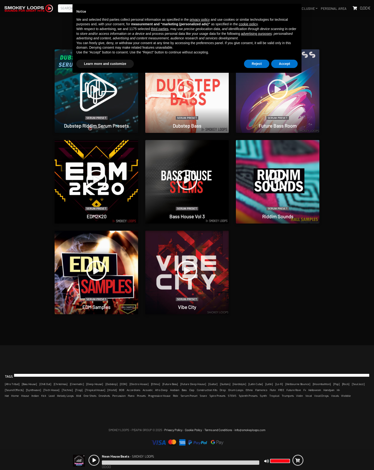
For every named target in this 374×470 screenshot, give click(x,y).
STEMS (232, 395)
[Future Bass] (170, 384)
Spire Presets (217, 395)
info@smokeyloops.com (249, 430)
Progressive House (159, 395)
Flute (273, 390)
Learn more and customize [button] (105, 64)
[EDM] (123, 384)
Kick (43, 395)
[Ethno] (155, 384)
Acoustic (148, 390)
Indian (35, 395)
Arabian (174, 390)
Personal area (334, 8)
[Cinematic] (77, 384)
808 (121, 390)
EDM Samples (96, 307)
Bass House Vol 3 (187, 216)
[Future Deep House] (193, 384)
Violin (299, 395)
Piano (131, 395)
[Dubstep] (111, 384)
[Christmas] (61, 384)
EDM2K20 (96, 216)
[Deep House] (94, 384)
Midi (78, 395)
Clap (191, 390)
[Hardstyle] (239, 384)
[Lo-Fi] (279, 384)
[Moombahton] (322, 384)
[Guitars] (225, 384)
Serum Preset (96, 118)
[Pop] (336, 384)
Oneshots (104, 395)
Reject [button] (257, 64)
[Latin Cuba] (255, 384)
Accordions (133, 390)
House (25, 395)
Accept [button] (284, 64)
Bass (184, 390)
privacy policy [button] (200, 19)
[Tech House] (51, 390)
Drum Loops (235, 390)
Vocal (308, 395)
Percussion (118, 395)
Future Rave (293, 390)
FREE (281, 390)
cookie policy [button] (248, 24)
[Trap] (79, 390)
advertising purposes (256, 34)
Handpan (328, 390)
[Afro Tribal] (12, 384)
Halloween (314, 390)
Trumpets (288, 395)
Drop (223, 390)
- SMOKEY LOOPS (128, 456)
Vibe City (187, 307)
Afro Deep (161, 390)
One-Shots (89, 395)
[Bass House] (29, 384)
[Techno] (67, 390)
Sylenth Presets (248, 395)
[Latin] (269, 384)
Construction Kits (207, 390)
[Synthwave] (33, 390)
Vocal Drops (321, 395)
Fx (304, 390)
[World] (112, 390)
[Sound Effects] (14, 390)
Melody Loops (65, 395)
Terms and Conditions (218, 430)
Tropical (274, 395)
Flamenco (261, 390)
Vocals (335, 395)
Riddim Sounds (277, 216)
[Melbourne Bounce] (297, 384)
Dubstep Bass (187, 126)
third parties (159, 29)
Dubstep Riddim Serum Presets (96, 126)
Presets (141, 395)
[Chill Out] (45, 384)
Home (15, 395)
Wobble (346, 395)
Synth (263, 395)
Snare (203, 395)
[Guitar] (213, 384)
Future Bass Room (278, 126)
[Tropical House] (95, 390)
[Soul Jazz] (358, 384)
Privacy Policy (173, 430)
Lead (52, 395)
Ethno (249, 390)
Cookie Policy (193, 430)
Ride (175, 395)
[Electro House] (139, 384)
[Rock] (345, 384)
